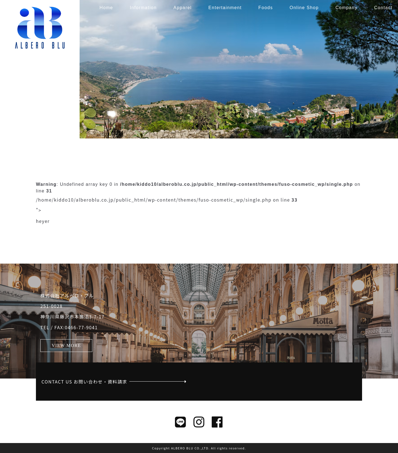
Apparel (182, 7)
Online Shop (304, 7)
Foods (265, 7)
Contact (383, 7)
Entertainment (225, 7)
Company (347, 7)
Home (106, 7)
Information (143, 7)
